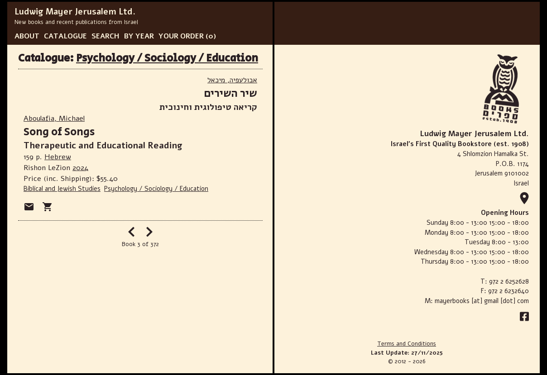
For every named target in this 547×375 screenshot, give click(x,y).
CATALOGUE (65, 36)
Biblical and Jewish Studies (62, 188)
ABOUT (26, 36)
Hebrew (57, 157)
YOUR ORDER (181, 36)
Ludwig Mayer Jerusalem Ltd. (74, 12)
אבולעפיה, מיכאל (232, 80)
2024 (80, 168)
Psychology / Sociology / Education (167, 58)
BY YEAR (139, 36)
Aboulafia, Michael (54, 118)
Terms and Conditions (406, 344)
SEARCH (105, 36)
